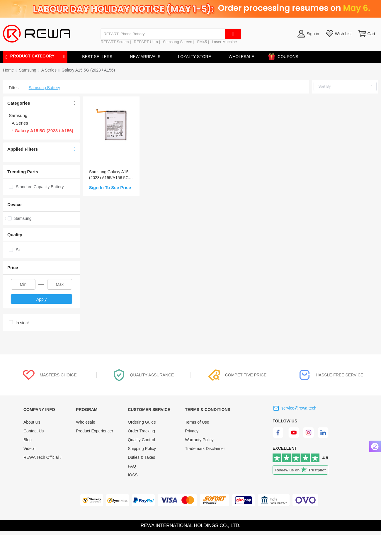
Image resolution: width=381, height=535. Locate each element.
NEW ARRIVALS (145, 56)
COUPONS (285, 55)
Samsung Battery (44, 87)
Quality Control (141, 439)
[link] (27, 70)
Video (29, 448)
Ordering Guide (142, 422)
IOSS (132, 475)
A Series (49, 70)
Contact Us (33, 431)
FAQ (132, 466)
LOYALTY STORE (194, 56)
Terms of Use (197, 422)
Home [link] (8, 70)
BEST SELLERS (97, 56)
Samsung (27, 70)
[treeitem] (41, 218)
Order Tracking (141, 431)
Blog (27, 439)
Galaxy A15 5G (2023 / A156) (88, 70)
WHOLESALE (241, 56)
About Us (31, 422)
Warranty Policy (199, 439)
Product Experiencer (94, 431)
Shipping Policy (142, 448)
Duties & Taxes (141, 457)
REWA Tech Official (42, 457)
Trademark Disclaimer (205, 448)
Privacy (191, 431)
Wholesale (85, 422)
